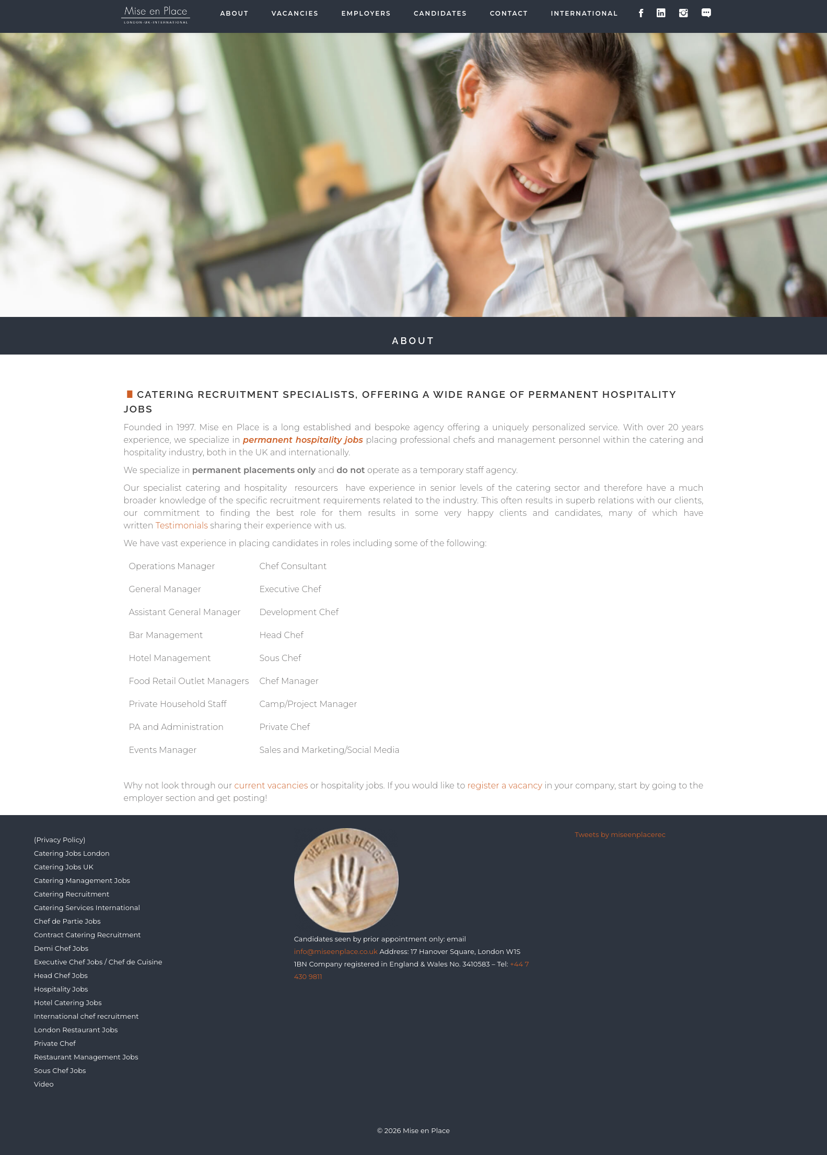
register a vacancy (505, 786)
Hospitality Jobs (61, 989)
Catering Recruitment (71, 894)
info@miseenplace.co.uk (336, 951)
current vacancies (271, 786)
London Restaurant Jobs (76, 1030)
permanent (268, 440)
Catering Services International (87, 907)
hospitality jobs (329, 440)
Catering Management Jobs (82, 880)
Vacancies (295, 13)
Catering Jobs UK (64, 867)
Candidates (440, 13)
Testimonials (182, 526)
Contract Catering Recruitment (87, 934)
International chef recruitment (86, 1016)
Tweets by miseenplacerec (620, 834)
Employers (366, 13)
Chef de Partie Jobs (67, 921)
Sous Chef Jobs (60, 1070)
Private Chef (55, 1043)
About (234, 13)
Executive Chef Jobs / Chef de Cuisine (98, 962)
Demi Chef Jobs (61, 948)
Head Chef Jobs (61, 975)
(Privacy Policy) (60, 839)
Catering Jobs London (72, 853)
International (585, 13)
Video (44, 1084)
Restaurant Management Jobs (86, 1057)
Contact (509, 13)
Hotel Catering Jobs (68, 1002)
